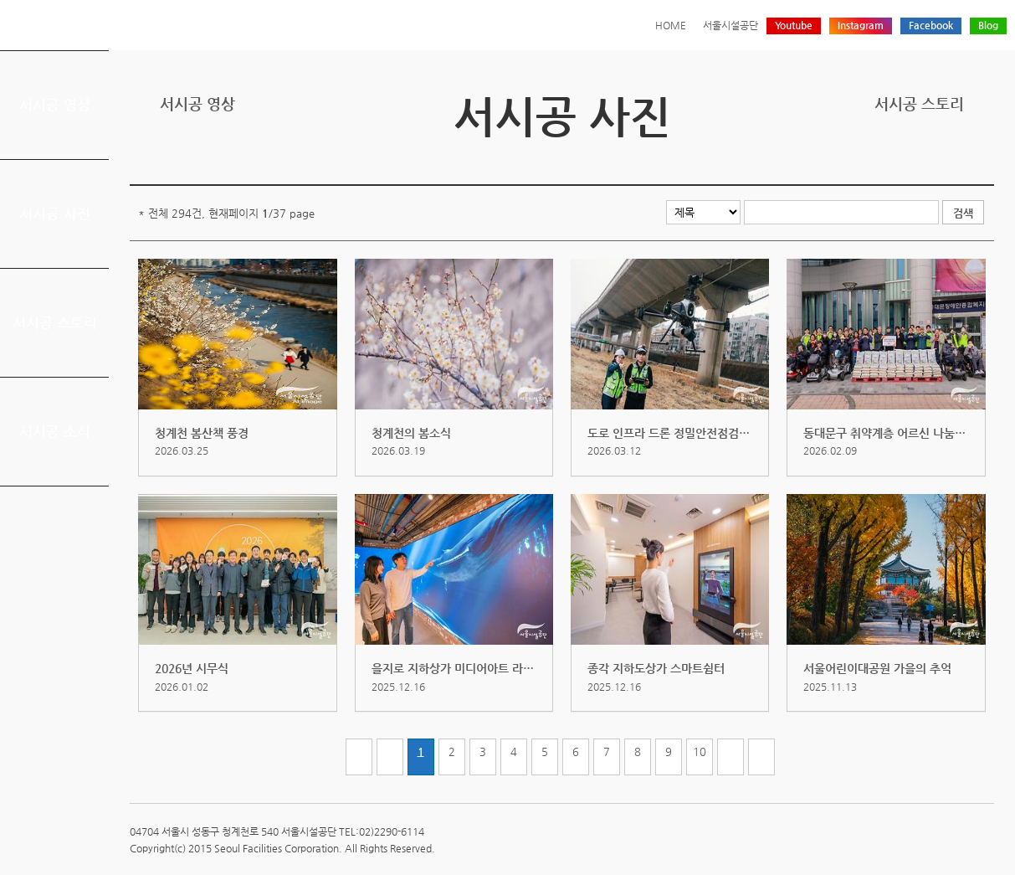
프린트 (880, 158)
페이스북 (932, 158)
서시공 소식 (54, 431)
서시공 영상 (54, 104)
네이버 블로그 (958, 158)
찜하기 (984, 158)
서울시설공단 (730, 25)
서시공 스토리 (55, 322)
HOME (670, 25)
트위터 (906, 158)
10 (699, 751)
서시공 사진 (54, 213)
